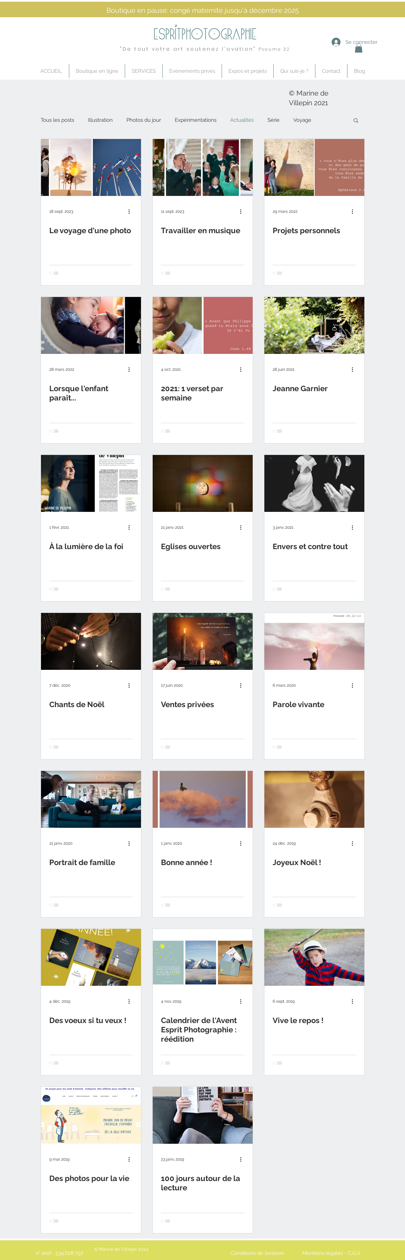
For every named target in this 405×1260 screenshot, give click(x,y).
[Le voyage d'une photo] (91, 167)
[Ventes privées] (203, 641)
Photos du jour (143, 120)
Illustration (100, 120)
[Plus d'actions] (132, 211)
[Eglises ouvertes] (203, 483)
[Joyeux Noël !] (314, 799)
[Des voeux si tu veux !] (91, 957)
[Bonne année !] (203, 799)
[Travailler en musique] (203, 167)
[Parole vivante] (314, 641)
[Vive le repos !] (314, 957)
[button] (356, 121)
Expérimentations (195, 120)
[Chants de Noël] (91, 641)
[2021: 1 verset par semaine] (203, 325)
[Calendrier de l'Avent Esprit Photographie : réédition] (203, 957)
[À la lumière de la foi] (91, 483)
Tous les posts (57, 120)
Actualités (242, 120)
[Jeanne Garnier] (314, 325)
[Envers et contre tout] (314, 483)
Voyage (302, 120)
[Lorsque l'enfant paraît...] (91, 325)
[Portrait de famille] (91, 799)
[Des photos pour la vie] (91, 1115)
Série (273, 120)
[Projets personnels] (314, 167)
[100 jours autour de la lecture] (203, 1115)
